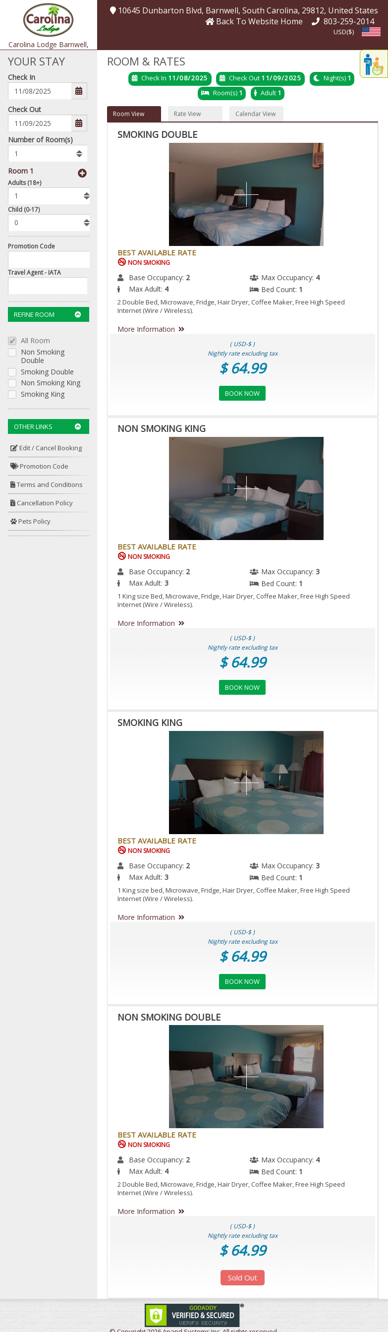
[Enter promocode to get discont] (51, 259)
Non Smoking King (50, 383)
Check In (21, 77)
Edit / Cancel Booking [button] (46, 447)
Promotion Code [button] (39, 466)
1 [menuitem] (301, 289)
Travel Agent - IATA (34, 272)
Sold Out (242, 1277)
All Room (35, 341)
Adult (268, 92)
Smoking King (42, 394)
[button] (48, 19)
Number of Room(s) (40, 139)
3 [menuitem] (318, 571)
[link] (194, 1314)
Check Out (24, 109)
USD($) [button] (343, 31)
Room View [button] (128, 114)
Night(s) (335, 77)
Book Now (242, 393)
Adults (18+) (24, 183)
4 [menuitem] (318, 277)
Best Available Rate (156, 252)
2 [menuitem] (188, 277)
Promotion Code (31, 246)
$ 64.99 (242, 368)
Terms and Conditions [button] (46, 484)
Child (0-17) (24, 209)
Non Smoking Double (42, 356)
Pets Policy (30, 521)
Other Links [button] (47, 426)
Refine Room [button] (47, 314)
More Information (152, 329)
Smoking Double (47, 372)
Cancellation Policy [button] (41, 502)
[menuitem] (48, 448)
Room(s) (225, 92)
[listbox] (47, 153)
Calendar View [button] (255, 114)
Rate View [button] (187, 114)
